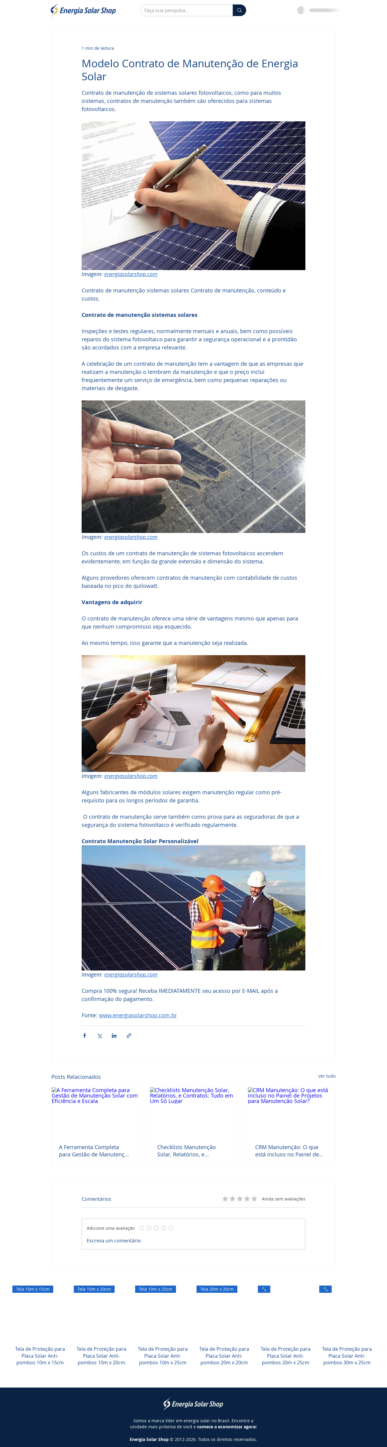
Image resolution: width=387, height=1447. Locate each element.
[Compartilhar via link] (129, 1035)
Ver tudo (327, 1076)
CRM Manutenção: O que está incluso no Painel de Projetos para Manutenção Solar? (289, 1150)
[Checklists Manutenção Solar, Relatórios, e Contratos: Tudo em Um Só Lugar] (193, 1111)
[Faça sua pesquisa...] (182, 10)
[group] (193, 1332)
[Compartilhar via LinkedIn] (114, 1035)
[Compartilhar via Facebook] (84, 1035)
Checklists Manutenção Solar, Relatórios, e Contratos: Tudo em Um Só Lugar (191, 1150)
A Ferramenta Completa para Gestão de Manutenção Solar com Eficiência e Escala (95, 1150)
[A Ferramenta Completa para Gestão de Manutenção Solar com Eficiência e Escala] (95, 1111)
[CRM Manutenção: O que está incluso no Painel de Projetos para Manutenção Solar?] (291, 1111)
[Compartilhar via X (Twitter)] (99, 1035)
